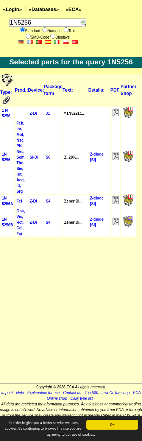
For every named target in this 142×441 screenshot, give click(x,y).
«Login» (12, 9)
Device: (36, 90)
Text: (67, 90)
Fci (19, 201)
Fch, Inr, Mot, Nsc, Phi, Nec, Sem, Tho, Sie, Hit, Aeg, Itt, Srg (20, 157)
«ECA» (73, 9)
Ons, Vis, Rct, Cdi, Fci (20, 222)
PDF (114, 90)
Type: (6, 92)
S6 (48, 157)
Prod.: (21, 90)
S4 (48, 201)
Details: (96, 90)
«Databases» (44, 9)
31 (48, 113)
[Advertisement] (71, 312)
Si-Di (34, 157)
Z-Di (33, 113)
